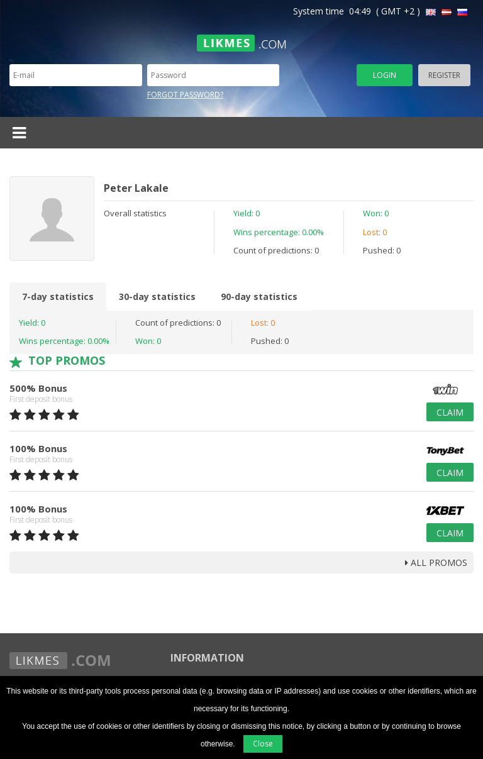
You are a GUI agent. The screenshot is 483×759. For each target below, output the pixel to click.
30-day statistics (157, 296)
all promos (436, 562)
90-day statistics (259, 296)
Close (263, 743)
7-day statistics (58, 296)
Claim (450, 412)
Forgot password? (185, 94)
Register (444, 75)
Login (384, 75)
